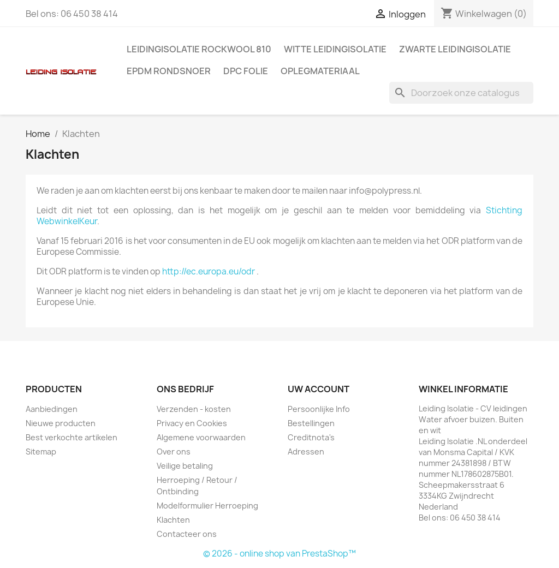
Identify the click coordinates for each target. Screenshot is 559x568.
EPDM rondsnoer (169, 71)
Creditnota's (311, 437)
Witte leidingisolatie (335, 49)
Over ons (174, 451)
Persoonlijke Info (319, 409)
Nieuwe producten (61, 423)
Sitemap (41, 451)
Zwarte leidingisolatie (455, 49)
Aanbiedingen (52, 409)
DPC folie (245, 71)
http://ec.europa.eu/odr (208, 271)
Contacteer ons (187, 534)
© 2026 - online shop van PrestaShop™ (279, 553)
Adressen (306, 451)
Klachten (173, 520)
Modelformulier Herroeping (207, 505)
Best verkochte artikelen (71, 437)
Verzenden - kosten (194, 409)
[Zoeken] (461, 93)
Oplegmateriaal (320, 71)
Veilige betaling (185, 466)
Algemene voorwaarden (201, 437)
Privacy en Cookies (192, 423)
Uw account (318, 389)
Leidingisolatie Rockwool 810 (199, 49)
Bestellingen (311, 423)
